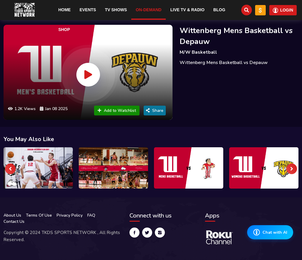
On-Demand (148, 9)
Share (154, 110)
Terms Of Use (39, 215)
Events (88, 9)
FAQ (91, 215)
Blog (219, 9)
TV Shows (116, 9)
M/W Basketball (198, 52)
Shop (64, 29)
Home (64, 9)
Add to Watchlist (117, 110)
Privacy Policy (70, 215)
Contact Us (14, 221)
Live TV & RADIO (187, 9)
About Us (12, 215)
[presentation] (10, 168)
